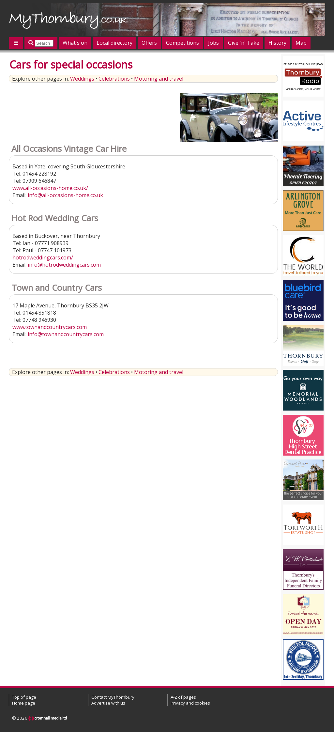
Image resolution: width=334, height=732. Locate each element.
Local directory (114, 42)
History (277, 42)
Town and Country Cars (56, 287)
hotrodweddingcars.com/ (42, 257)
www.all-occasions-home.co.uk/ (50, 188)
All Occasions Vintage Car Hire (69, 148)
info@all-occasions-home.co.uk (65, 195)
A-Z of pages (183, 697)
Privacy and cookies (190, 703)
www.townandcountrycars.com (49, 327)
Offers (149, 42)
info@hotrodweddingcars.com (64, 264)
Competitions (182, 42)
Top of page (24, 697)
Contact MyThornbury (112, 697)
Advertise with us (108, 703)
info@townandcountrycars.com (66, 334)
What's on (75, 42)
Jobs (213, 42)
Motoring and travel (158, 78)
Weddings (82, 78)
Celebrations (114, 78)
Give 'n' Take (243, 42)
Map (301, 42)
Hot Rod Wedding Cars (54, 218)
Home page (23, 703)
